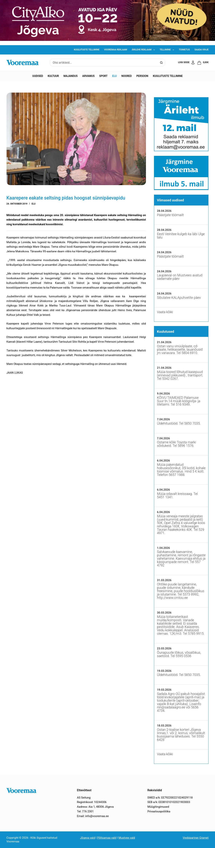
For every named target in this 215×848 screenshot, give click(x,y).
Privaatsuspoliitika (158, 811)
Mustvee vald (127, 837)
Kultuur (53, 75)
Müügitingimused (158, 806)
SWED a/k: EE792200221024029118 (170, 797)
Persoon (142, 75)
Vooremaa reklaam (115, 49)
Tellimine (168, 50)
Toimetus (184, 49)
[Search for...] (104, 62)
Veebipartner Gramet (195, 837)
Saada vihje (201, 49)
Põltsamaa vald (106, 837)
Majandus (70, 75)
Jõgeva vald (87, 837)
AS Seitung (84, 797)
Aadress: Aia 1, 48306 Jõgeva (95, 806)
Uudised (37, 75)
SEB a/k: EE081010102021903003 (168, 802)
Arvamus (88, 75)
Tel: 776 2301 (85, 811)
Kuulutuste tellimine (86, 49)
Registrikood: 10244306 (92, 802)
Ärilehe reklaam (144, 50)
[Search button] (161, 62)
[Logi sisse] (186, 62)
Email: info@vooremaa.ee (93, 816)
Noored (126, 75)
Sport (103, 75)
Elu (114, 75)
